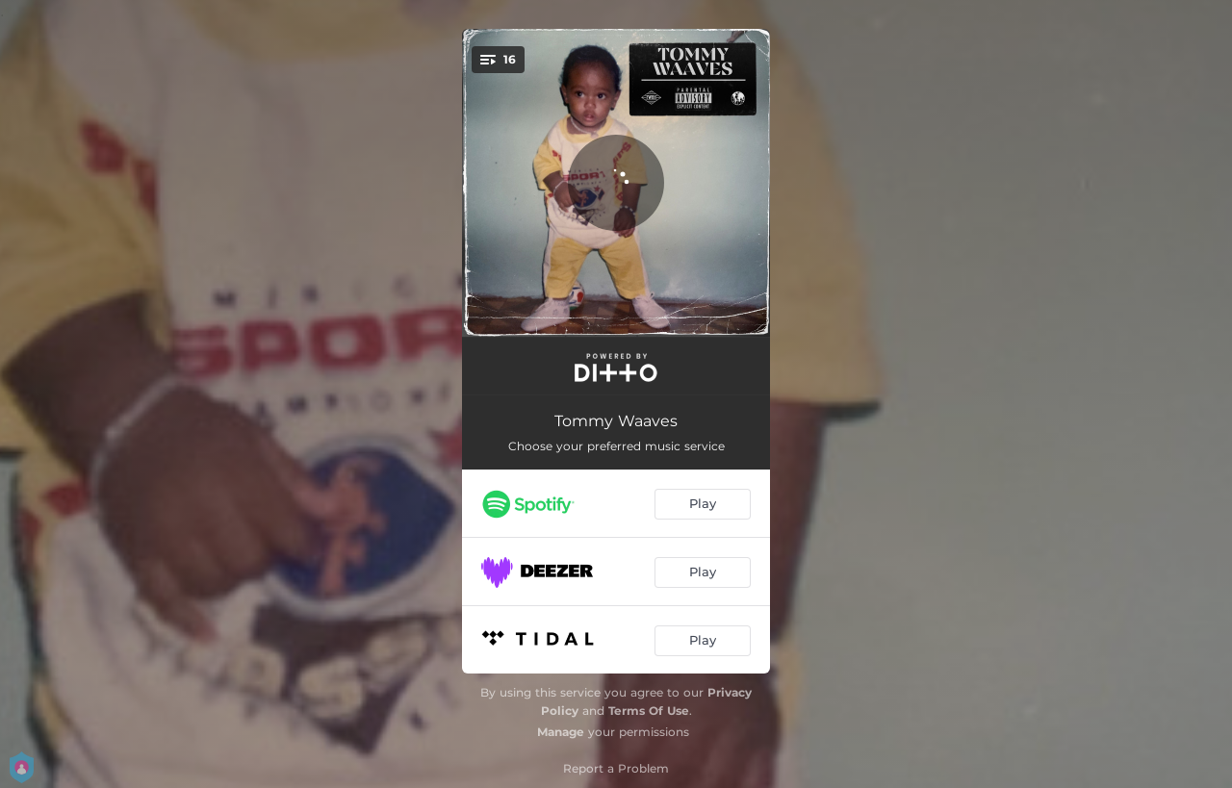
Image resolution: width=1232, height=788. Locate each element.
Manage (560, 731)
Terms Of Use (648, 710)
